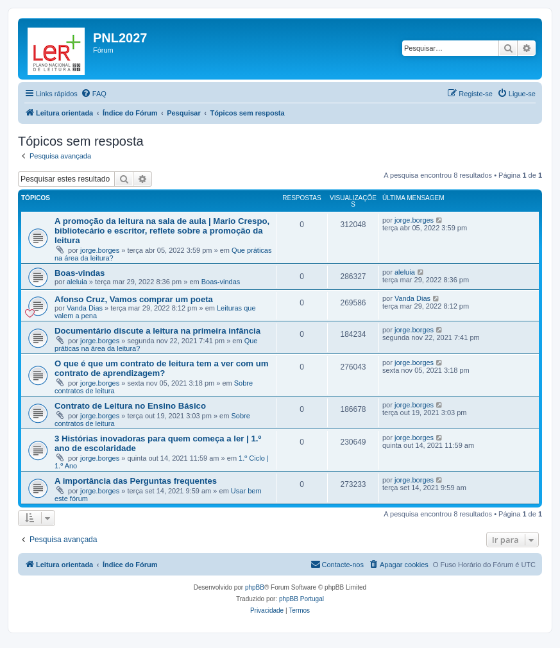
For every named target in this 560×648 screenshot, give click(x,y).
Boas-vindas (80, 273)
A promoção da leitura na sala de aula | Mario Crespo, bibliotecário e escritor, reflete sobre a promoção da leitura (162, 230)
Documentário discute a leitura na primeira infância (157, 331)
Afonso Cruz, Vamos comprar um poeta (134, 299)
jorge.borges (99, 250)
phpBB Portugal (301, 598)
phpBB (254, 587)
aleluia (77, 282)
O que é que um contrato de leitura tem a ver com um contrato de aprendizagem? (161, 368)
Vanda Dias (85, 308)
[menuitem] (93, 93)
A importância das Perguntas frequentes (136, 481)
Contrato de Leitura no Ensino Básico (130, 406)
